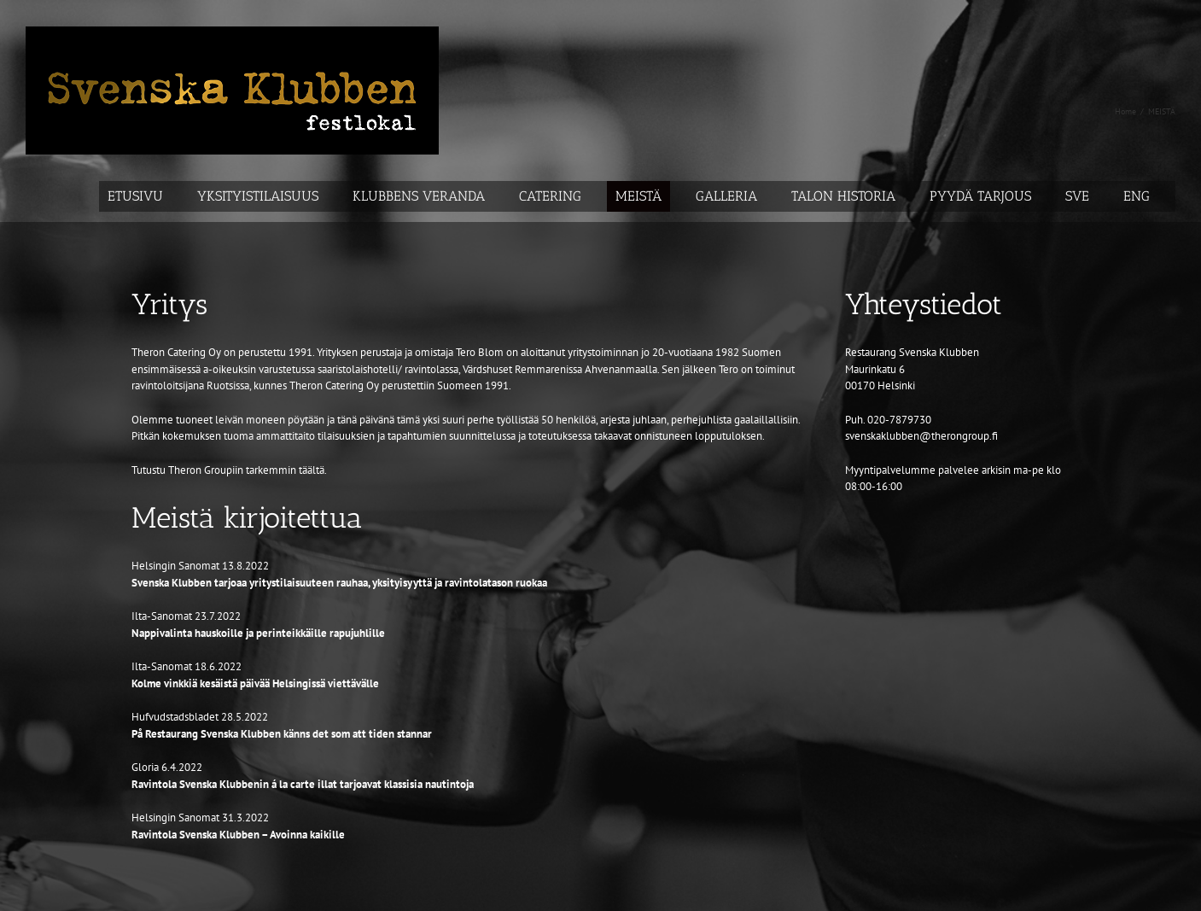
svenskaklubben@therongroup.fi (921, 436)
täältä (311, 470)
